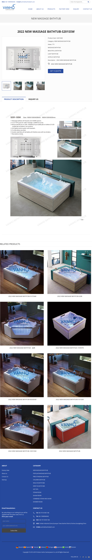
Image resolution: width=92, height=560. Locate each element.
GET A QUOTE (55, 71)
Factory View (64, 9)
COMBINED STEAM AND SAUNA (42, 499)
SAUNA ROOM (37, 495)
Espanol (27, 547)
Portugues (50, 547)
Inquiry (76, 9)
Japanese (58, 547)
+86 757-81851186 (43, 513)
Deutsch (20, 547)
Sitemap (4, 480)
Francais (35, 547)
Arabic (65, 547)
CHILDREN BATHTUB (39, 480)
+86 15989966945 (43, 516)
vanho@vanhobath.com (28, 2)
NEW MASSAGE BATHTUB (46, 18)
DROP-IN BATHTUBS (39, 486)
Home (30, 9)
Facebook (80, 557)
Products (51, 9)
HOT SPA (35, 489)
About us (40, 9)
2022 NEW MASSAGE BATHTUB (61, 64)
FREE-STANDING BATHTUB (40, 476)
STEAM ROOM (37, 492)
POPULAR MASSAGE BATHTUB (42, 473)
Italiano (42, 547)
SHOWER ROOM (37, 502)
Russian (72, 547)
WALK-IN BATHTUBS (39, 483)
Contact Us (5, 476)
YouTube (88, 557)
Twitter (83, 557)
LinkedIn (86, 557)
